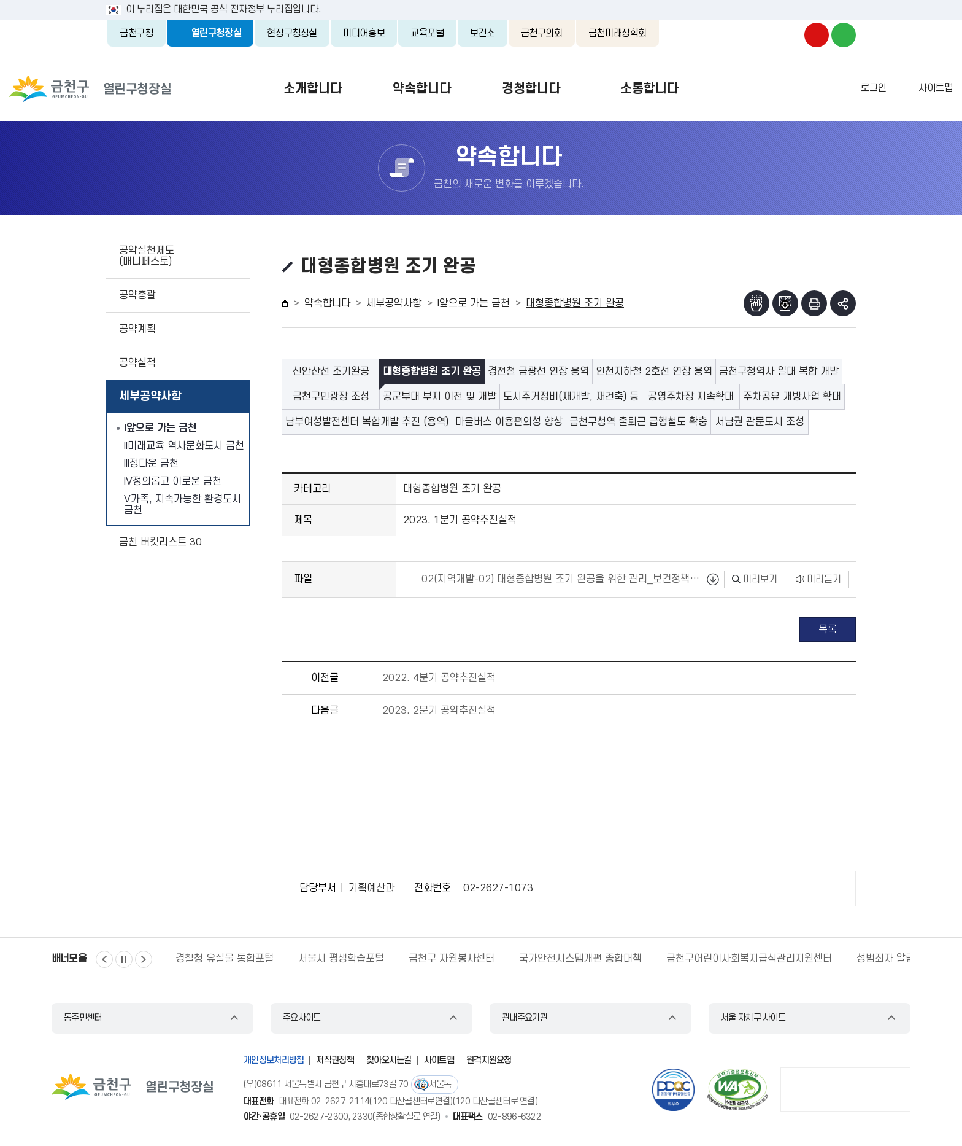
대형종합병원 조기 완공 (432, 371)
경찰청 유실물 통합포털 (224, 958)
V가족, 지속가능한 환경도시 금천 (182, 505)
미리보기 (754, 579)
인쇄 (814, 303)
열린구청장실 (216, 33)
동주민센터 (83, 1018)
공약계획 (137, 329)
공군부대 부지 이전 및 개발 (439, 396)
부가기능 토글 (843, 303)
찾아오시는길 (389, 1060)
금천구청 (136, 33)
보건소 (482, 33)
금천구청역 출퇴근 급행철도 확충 (638, 421)
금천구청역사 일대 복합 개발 (779, 371)
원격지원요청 (489, 1060)
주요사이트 (302, 1018)
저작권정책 (335, 1060)
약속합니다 (414, 89)
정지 (124, 959)
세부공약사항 (150, 396)
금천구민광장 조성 (331, 396)
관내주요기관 (524, 1018)
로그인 (874, 87)
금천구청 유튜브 (816, 35)
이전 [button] (104, 959)
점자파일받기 (785, 303)
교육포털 (427, 33)
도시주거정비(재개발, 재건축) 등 (571, 396)
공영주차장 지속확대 (691, 396)
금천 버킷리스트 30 (160, 542)
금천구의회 (542, 33)
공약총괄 (137, 295)
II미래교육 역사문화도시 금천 (184, 445)
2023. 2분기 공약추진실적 (439, 710)
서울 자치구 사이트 (753, 1018)
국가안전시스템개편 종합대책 (580, 958)
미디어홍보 (364, 33)
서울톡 (440, 1084)
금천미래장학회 (617, 33)
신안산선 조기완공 (331, 371)
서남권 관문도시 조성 (759, 421)
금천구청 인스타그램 (789, 35)
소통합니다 (667, 89)
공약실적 (137, 362)
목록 (827, 629)
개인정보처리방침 (274, 1060)
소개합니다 (295, 89)
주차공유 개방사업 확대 (792, 396)
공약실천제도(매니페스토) (146, 256)
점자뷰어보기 (756, 303)
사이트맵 (935, 87)
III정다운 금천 (151, 463)
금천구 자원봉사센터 (451, 958)
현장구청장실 (292, 33)
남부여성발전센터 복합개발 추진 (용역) (366, 421)
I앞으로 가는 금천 (160, 428)
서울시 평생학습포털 (341, 958)
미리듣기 (818, 579)
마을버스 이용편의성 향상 (509, 421)
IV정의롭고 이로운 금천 (172, 481)
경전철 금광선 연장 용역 (538, 371)
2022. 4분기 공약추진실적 (439, 678)
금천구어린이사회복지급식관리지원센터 (749, 958)
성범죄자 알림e (888, 958)
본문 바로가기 (481, 0)
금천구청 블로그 (843, 35)
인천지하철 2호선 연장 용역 (654, 371)
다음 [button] (143, 959)
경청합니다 (534, 89)
